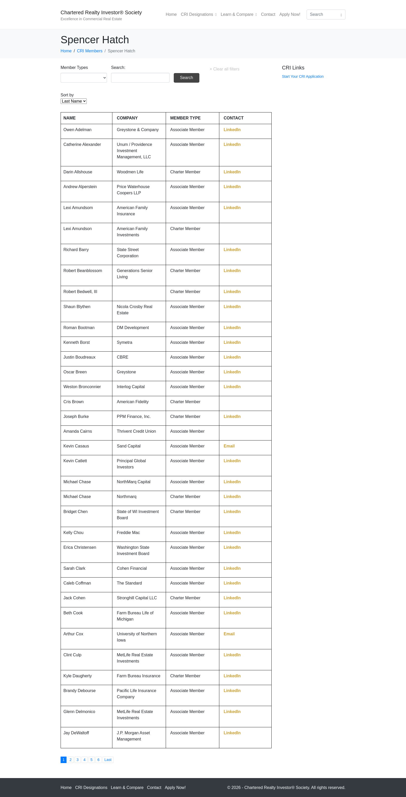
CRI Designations (199, 14)
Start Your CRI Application (303, 76)
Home (171, 14)
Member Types (74, 67)
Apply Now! (289, 14)
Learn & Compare (239, 14)
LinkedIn (232, 129)
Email (229, 446)
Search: (118, 67)
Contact (268, 14)
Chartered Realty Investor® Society (101, 12)
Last (107, 760)
